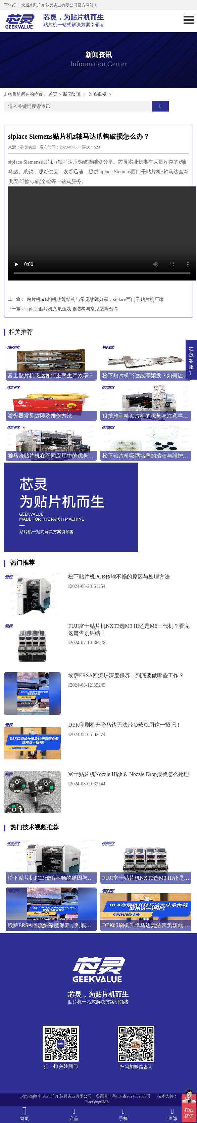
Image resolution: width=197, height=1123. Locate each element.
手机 (123, 1114)
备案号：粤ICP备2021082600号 (123, 1096)
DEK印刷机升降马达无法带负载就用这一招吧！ (124, 725)
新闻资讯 (72, 94)
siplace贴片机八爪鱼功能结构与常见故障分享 (72, 308)
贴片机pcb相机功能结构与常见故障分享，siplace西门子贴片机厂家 (95, 299)
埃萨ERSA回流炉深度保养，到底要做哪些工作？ (126, 675)
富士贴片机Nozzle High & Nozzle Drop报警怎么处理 (128, 774)
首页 (53, 94)
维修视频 (97, 94)
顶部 (172, 1114)
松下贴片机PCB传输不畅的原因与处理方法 (118, 576)
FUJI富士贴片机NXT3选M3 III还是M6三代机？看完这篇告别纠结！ (128, 629)
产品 (74, 1114)
